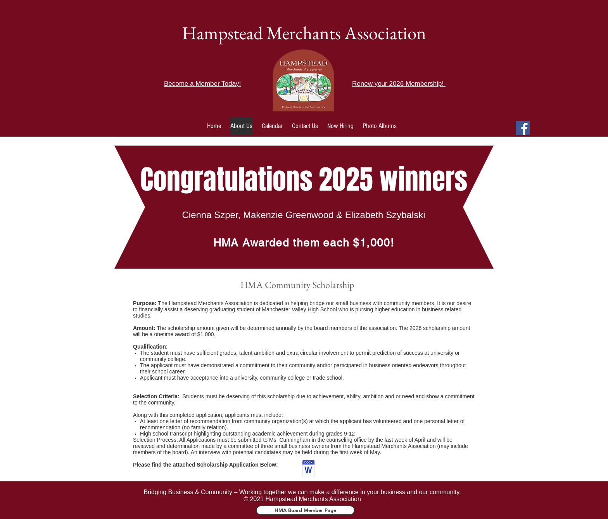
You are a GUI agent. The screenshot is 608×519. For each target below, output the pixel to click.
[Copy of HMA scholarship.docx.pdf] (308, 469)
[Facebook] (523, 128)
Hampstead (222, 33)
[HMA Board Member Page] (305, 510)
